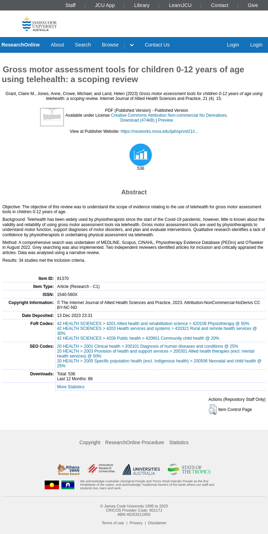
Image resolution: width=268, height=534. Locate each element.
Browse (110, 45)
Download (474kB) (137, 120)
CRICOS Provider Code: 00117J (134, 510)
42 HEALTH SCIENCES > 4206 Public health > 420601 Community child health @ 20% (138, 338)
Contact (220, 5)
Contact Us (157, 45)
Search (83, 45)
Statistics (178, 442)
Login (233, 45)
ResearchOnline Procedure (134, 442)
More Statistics (70, 386)
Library (142, 5)
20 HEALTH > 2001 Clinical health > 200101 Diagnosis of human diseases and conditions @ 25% (147, 346)
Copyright (90, 442)
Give (253, 5)
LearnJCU (180, 5)
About (57, 45)
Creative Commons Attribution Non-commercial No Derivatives (168, 115)
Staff (70, 5)
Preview (165, 120)
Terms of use (113, 523)
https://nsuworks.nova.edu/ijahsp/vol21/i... (159, 131)
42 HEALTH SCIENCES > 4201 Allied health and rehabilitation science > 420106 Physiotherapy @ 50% (153, 323)
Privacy (136, 523)
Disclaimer (157, 523)
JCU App (105, 5)
